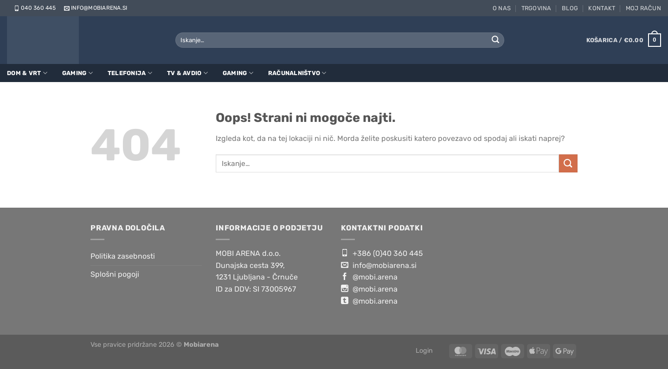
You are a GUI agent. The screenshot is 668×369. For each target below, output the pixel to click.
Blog (570, 8)
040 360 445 (34, 8)
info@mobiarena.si (95, 8)
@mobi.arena (369, 276)
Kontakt (601, 8)
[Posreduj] (495, 40)
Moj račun (643, 8)
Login (424, 351)
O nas (502, 8)
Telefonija (130, 73)
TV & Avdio (187, 73)
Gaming (77, 73)
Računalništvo (297, 73)
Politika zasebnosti (122, 256)
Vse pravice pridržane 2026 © (154, 345)
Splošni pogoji (114, 274)
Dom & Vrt (27, 73)
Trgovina (536, 8)
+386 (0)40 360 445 (382, 253)
